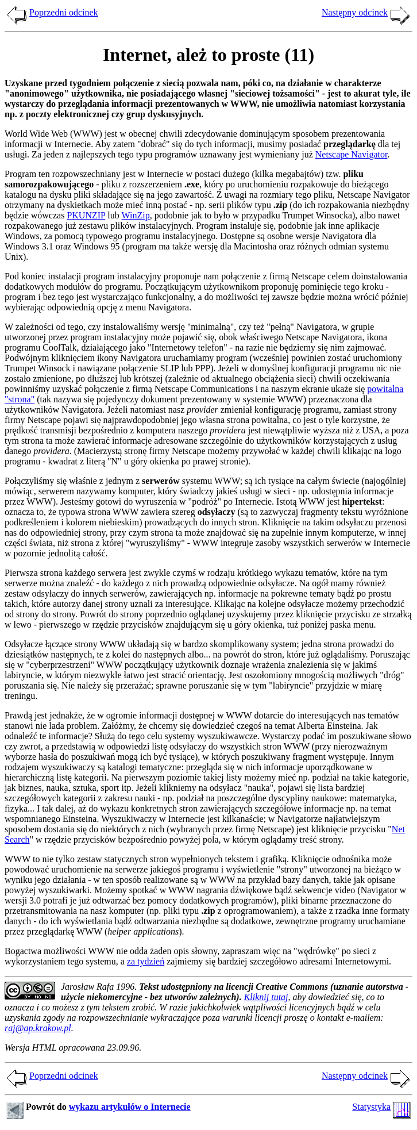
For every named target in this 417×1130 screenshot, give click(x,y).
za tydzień (145, 961)
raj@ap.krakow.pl (38, 1028)
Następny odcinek (355, 12)
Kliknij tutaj (266, 997)
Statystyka (371, 1107)
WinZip (136, 215)
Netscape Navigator (351, 154)
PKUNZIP (86, 215)
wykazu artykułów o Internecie (130, 1107)
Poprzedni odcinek (63, 12)
